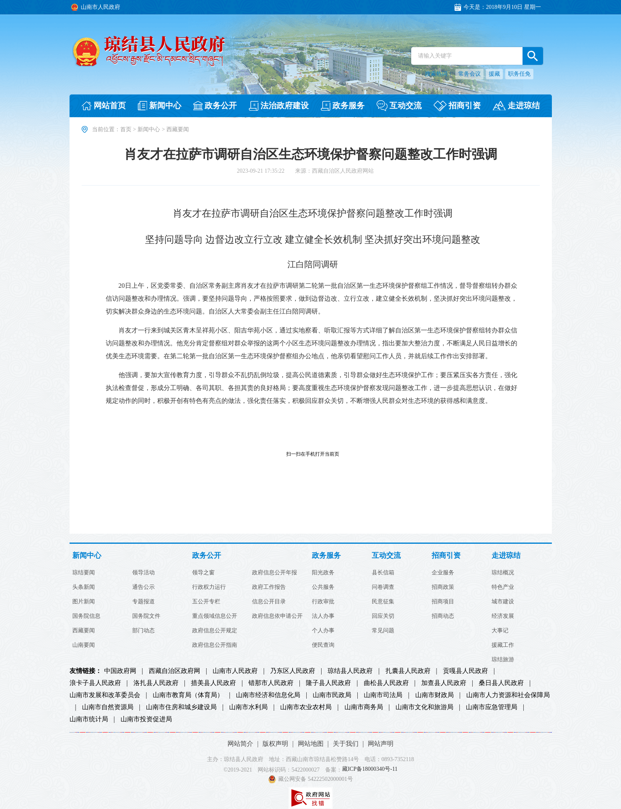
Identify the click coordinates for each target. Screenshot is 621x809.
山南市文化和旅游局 (424, 707)
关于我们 (346, 743)
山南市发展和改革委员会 (105, 695)
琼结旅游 (503, 659)
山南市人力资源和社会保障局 (508, 695)
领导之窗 (203, 573)
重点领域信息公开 (214, 616)
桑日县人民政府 (501, 683)
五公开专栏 (206, 602)
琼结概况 (503, 573)
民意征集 (383, 602)
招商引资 (446, 555)
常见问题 (383, 631)
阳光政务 (323, 573)
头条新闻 (83, 587)
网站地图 (311, 743)
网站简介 (240, 743)
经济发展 (503, 616)
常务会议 (469, 74)
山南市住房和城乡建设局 (181, 707)
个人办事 (323, 631)
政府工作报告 (269, 587)
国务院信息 (86, 616)
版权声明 (275, 743)
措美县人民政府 (213, 683)
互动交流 (386, 555)
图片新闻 (83, 602)
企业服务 (443, 573)
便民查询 (323, 645)
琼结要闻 (83, 573)
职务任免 (519, 74)
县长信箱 (383, 573)
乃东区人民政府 (292, 671)
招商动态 (443, 616)
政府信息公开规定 (214, 631)
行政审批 (323, 602)
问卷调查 (383, 587)
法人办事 (323, 616)
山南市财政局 (434, 695)
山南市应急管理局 (491, 707)
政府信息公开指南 (214, 645)
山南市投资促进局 (146, 719)
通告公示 (143, 587)
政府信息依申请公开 (277, 616)
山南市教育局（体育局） (188, 695)
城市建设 (503, 602)
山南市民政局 (332, 695)
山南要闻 (83, 645)
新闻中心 (148, 129)
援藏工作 (503, 645)
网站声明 (381, 743)
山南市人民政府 (235, 671)
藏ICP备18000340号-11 (370, 769)
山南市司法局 (383, 695)
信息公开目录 (269, 602)
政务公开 (206, 555)
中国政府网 (120, 671)
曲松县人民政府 (386, 683)
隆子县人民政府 (328, 683)
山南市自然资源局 (107, 707)
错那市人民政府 (270, 683)
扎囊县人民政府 (407, 671)
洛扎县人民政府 (155, 683)
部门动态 (143, 631)
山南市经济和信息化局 (268, 695)
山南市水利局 (248, 707)
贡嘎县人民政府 (465, 671)
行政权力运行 (209, 587)
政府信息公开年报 (274, 573)
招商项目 (443, 602)
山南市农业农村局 (306, 707)
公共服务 (323, 587)
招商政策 (443, 587)
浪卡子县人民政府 (95, 683)
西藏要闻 (83, 631)
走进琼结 (506, 555)
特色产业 (503, 587)
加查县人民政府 (443, 683)
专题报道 (143, 602)
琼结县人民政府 (350, 671)
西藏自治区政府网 (174, 671)
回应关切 (383, 616)
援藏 (494, 74)
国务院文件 (146, 616)
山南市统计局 (89, 719)
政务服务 (326, 555)
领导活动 (143, 573)
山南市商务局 (363, 707)
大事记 (500, 631)
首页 (125, 129)
